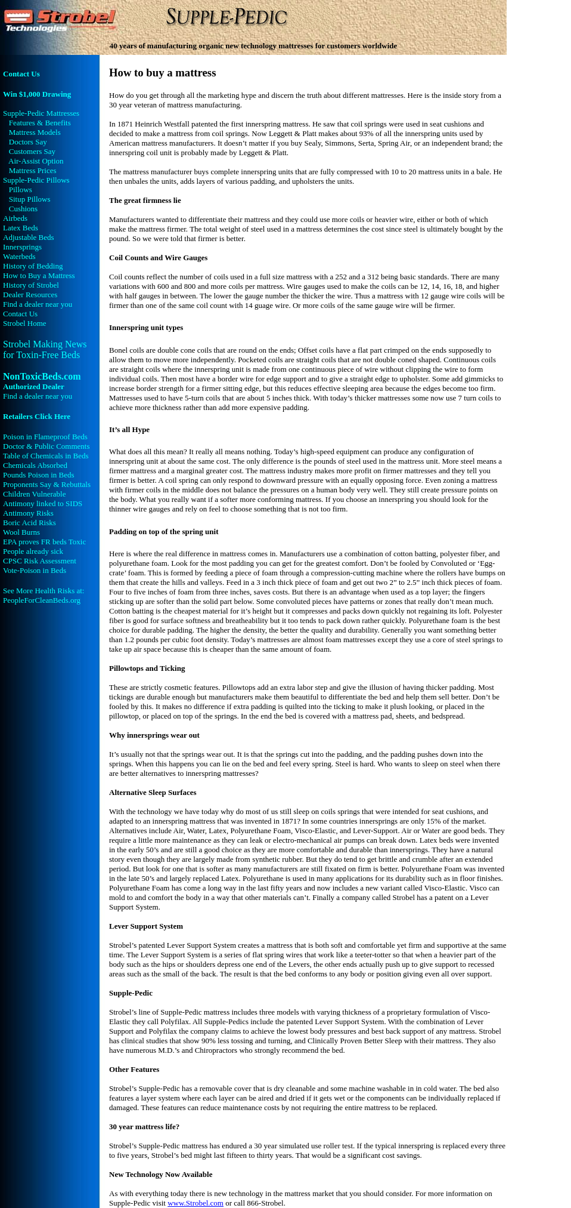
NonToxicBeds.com (42, 381)
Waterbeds (19, 256)
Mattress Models (35, 132)
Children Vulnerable (34, 493)
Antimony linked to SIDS (42, 503)
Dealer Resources (30, 294)
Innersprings (22, 246)
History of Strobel (31, 285)
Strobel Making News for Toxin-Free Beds (44, 349)
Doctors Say (28, 141)
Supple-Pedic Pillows (36, 179)
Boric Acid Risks (29, 522)
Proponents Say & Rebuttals (47, 484)
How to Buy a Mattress (39, 275)
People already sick (33, 551)
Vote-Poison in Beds (34, 570)
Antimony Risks (28, 513)
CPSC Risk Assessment (39, 560)
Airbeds (15, 218)
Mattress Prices (33, 170)
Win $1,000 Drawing (37, 94)
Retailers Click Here (36, 416)
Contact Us (21, 73)
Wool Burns (21, 532)
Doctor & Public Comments (46, 446)
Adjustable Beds (28, 237)
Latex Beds (20, 227)
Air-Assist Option (36, 160)
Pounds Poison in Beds (39, 474)
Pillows (20, 189)
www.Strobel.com (195, 1202)
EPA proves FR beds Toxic (44, 541)
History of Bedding (33, 265)
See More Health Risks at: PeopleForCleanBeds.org (43, 595)
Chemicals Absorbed (35, 465)
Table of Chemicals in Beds (46, 455)
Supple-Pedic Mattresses (41, 113)
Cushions (23, 208)
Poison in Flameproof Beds (45, 436)
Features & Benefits (40, 122)
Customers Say (32, 151)
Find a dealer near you (37, 304)
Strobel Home (24, 323)
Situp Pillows (30, 199)
